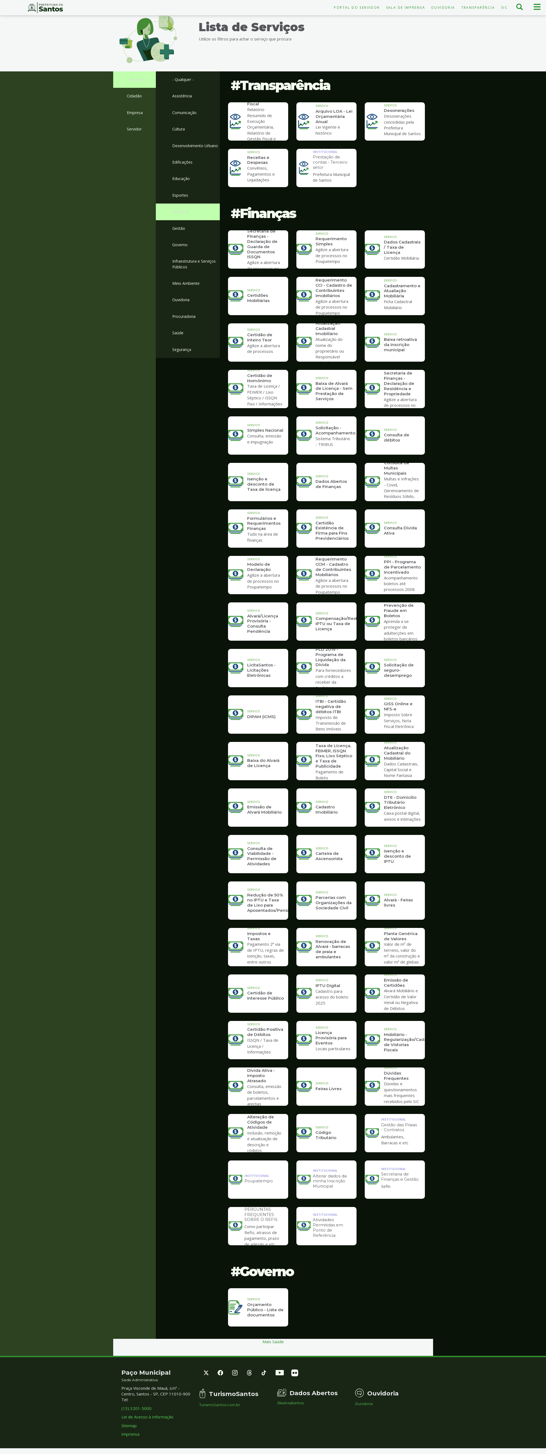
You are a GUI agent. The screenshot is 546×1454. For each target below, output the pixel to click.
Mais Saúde (273, 1341)
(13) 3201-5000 (136, 1408)
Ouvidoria (443, 7)
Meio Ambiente (186, 293)
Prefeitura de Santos (45, 7)
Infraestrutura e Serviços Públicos (195, 273)
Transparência (478, 7)
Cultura (178, 130)
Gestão (179, 236)
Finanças (180, 220)
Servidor (135, 130)
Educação (181, 186)
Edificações (183, 169)
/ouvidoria (364, 1404)
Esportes (181, 203)
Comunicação (184, 113)
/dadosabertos (290, 1403)
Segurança (182, 360)
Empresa (135, 113)
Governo (180, 253)
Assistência (182, 96)
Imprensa (130, 1434)
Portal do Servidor (357, 7)
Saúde (178, 343)
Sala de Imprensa (405, 7)
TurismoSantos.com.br (219, 1405)
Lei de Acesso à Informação (147, 1417)
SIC (504, 7)
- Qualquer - (138, 79)
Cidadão (134, 96)
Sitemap (129, 1425)
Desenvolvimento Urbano (188, 149)
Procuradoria (184, 326)
